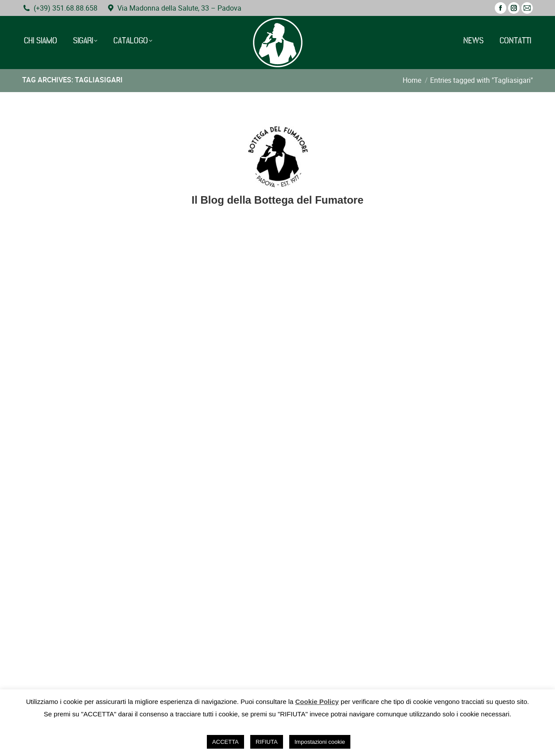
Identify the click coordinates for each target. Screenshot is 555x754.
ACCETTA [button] (225, 742)
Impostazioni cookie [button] (320, 742)
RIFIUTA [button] (267, 742)
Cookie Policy (317, 701)
